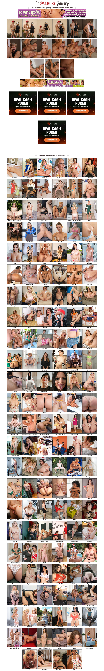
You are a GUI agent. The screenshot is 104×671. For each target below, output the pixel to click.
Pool (89, 562)
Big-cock (59, 177)
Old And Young (14, 455)
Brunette (29, 390)
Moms (44, 519)
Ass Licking (29, 562)
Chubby (44, 283)
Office (14, 241)
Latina (44, 476)
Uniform (44, 305)
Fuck (29, 262)
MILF (59, 412)
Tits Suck (14, 476)
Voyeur (29, 626)
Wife (59, 647)
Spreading (89, 305)
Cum (74, 647)
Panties (14, 583)
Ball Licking (14, 626)
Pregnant (29, 219)
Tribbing (74, 604)
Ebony (74, 497)
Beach (44, 455)
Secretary (59, 626)
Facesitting (44, 390)
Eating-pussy (14, 519)
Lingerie (14, 390)
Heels (74, 326)
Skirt (29, 369)
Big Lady (29, 540)
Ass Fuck (44, 497)
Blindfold (44, 604)
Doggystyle (89, 177)
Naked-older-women (44, 647)
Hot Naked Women (89, 198)
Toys (89, 219)
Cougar (29, 455)
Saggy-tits (14, 433)
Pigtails (59, 198)
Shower (89, 369)
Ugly (59, 262)
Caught (44, 348)
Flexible (44, 177)
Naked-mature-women (29, 433)
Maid (74, 668)
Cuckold (89, 455)
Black (14, 283)
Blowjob (14, 348)
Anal (44, 583)
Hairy (59, 369)
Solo (29, 497)
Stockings (89, 390)
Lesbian (14, 369)
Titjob (29, 305)
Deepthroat (29, 241)
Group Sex (14, 305)
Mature (59, 305)
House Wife (59, 519)
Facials (59, 348)
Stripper (29, 647)
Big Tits (89, 283)
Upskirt (89, 583)
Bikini (29, 348)
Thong (44, 412)
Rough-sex (60, 668)
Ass (89, 412)
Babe (74, 241)
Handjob (44, 326)
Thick (14, 604)
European (89, 647)
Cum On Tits (59, 583)
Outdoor (59, 476)
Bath (45, 562)
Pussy (29, 476)
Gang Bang (59, 604)
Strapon (44, 198)
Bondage (89, 519)
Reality (74, 305)
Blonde (89, 262)
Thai (74, 348)
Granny (29, 519)
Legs (59, 562)
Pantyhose (89, 476)
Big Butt (29, 583)
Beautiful (14, 412)
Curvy (29, 326)
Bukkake (29, 412)
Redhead (89, 348)
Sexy (59, 219)
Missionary (74, 412)
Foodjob (45, 668)
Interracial (74, 369)
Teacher (29, 198)
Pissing (29, 177)
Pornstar (74, 626)
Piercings (14, 540)
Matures (52, 3)
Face (59, 390)
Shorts (74, 390)
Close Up (89, 433)
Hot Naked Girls (59, 433)
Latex (59, 326)
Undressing (74, 433)
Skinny (89, 497)
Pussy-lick (44, 540)
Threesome (14, 497)
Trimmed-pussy (15, 562)
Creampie (44, 219)
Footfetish (59, 497)
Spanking (59, 455)
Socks (44, 241)
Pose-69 (74, 476)
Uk (29, 668)
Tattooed (74, 519)
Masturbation (44, 433)
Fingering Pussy (29, 604)
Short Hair (74, 198)
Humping (14, 198)
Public (44, 626)
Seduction (59, 540)
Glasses (74, 177)
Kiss (14, 262)
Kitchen (74, 283)
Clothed (44, 369)
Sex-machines (14, 647)
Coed (89, 626)
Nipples (89, 241)
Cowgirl (74, 455)
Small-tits (59, 241)
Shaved (14, 326)
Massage (14, 177)
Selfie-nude (29, 283)
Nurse (74, 562)
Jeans (44, 262)
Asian (59, 283)
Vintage (89, 326)
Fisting (74, 583)
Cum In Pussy (89, 604)
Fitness (89, 540)
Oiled (74, 262)
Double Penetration (14, 219)
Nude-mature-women (74, 219)
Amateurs (74, 540)
